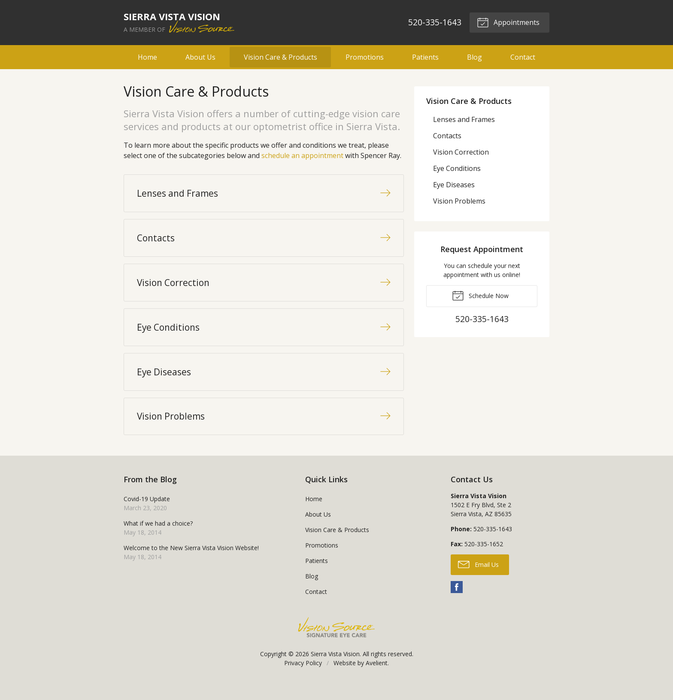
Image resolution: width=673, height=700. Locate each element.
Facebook (457, 602)
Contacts (447, 135)
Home (147, 57)
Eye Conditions (457, 168)
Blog (474, 57)
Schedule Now (480, 295)
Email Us (478, 578)
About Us (200, 57)
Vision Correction (461, 152)
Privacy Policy (303, 677)
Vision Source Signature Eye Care (336, 642)
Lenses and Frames (464, 119)
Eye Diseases (454, 184)
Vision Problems (459, 201)
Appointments (507, 22)
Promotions (365, 57)
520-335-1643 (434, 22)
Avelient (377, 677)
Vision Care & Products (280, 57)
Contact (522, 57)
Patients (425, 57)
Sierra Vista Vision (335, 668)
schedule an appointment (302, 155)
